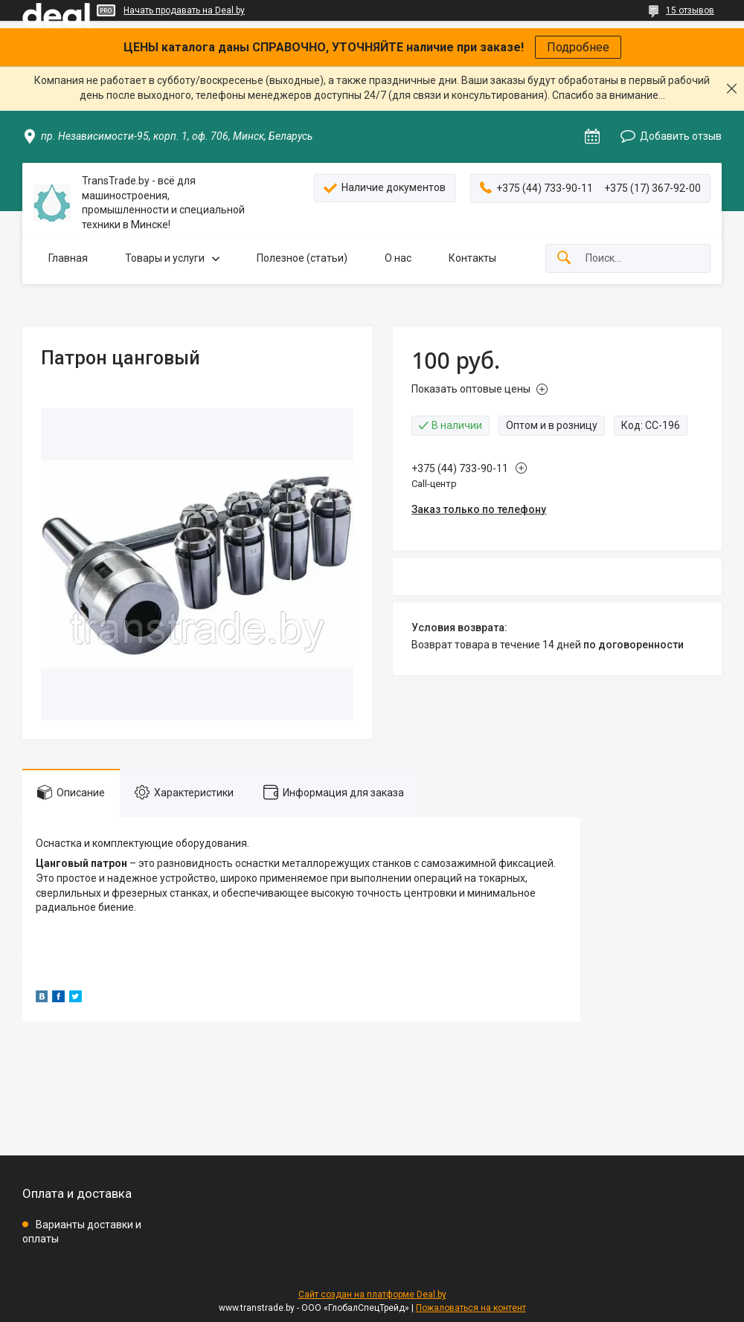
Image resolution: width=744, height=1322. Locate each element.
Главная (68, 258)
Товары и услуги (165, 258)
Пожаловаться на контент (471, 1308)
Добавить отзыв (681, 136)
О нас (398, 258)
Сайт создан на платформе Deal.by (372, 1294)
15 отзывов (690, 10)
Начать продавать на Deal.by (184, 10)
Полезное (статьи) (302, 258)
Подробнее (578, 47)
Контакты (472, 258)
